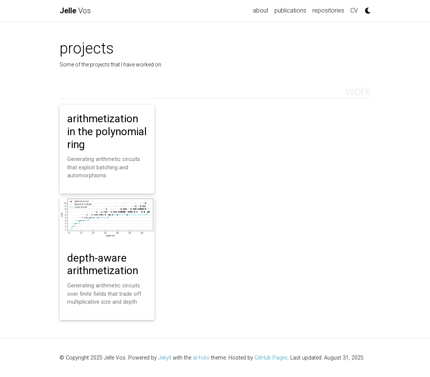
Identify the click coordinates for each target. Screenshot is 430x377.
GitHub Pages (271, 358)
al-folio (201, 358)
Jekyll (164, 358)
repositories (328, 10)
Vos (75, 10)
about (260, 10)
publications (290, 10)
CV (354, 10)
